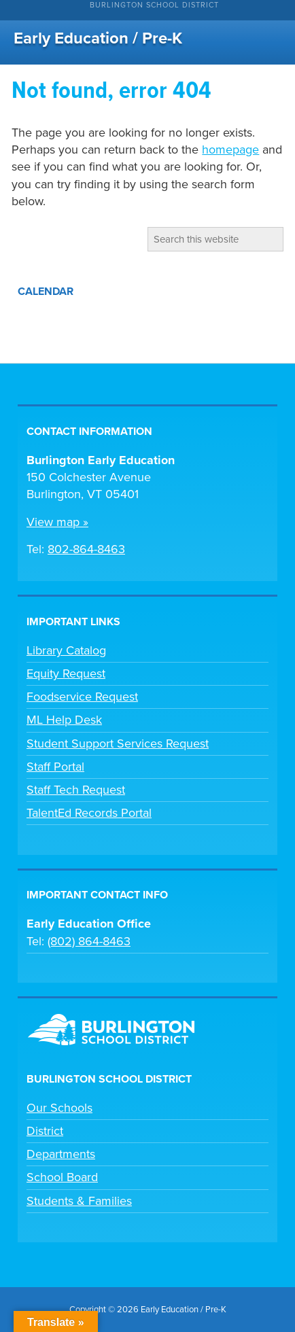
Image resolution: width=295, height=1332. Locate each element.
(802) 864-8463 (89, 941)
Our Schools (59, 1107)
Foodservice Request (82, 696)
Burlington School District (154, 5)
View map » (57, 521)
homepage (230, 149)
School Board (62, 1177)
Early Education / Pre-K (98, 38)
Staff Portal (55, 766)
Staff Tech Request (76, 789)
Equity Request (66, 673)
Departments (61, 1153)
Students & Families (79, 1200)
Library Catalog (66, 650)
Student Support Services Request (118, 743)
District (45, 1130)
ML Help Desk (64, 719)
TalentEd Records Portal (89, 812)
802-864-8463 (86, 549)
